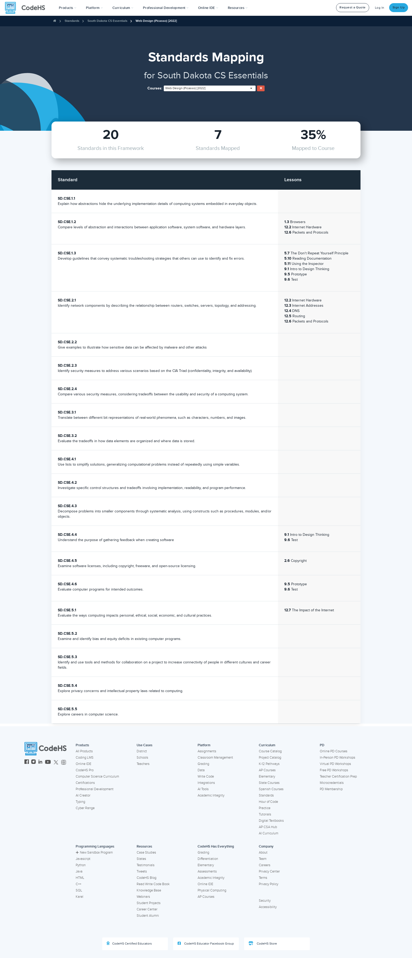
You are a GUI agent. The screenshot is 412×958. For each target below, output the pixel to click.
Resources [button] (238, 8)
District (142, 751)
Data (201, 770)
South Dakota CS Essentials (107, 21)
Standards (72, 21)
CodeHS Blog (146, 878)
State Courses (269, 783)
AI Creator (83, 795)
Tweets (142, 871)
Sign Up (399, 7)
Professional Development (95, 789)
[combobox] (210, 88)
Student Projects (149, 903)
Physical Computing (212, 890)
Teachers (143, 764)
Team (262, 859)
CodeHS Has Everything (216, 846)
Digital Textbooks (271, 821)
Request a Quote (352, 7)
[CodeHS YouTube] (48, 762)
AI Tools (203, 789)
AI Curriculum (268, 833)
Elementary (267, 776)
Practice (264, 808)
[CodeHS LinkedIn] (40, 762)
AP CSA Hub (268, 827)
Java (79, 871)
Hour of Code (268, 802)
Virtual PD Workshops (335, 764)
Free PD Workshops (334, 770)
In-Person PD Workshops (337, 757)
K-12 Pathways (269, 764)
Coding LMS (85, 757)
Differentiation (208, 859)
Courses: (154, 88)
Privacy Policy (268, 884)
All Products (84, 751)
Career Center (147, 909)
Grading (203, 764)
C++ (78, 884)
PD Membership (331, 789)
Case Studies (146, 852)
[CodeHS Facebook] (26, 762)
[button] (67, 8)
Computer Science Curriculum (97, 776)
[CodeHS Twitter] (56, 762)
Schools (142, 757)
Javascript (83, 859)
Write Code (206, 776)
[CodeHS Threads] (63, 762)
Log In (379, 8)
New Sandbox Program (94, 852)
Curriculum (267, 745)
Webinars (143, 897)
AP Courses (267, 770)
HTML (80, 878)
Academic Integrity (211, 795)
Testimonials (145, 865)
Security (265, 901)
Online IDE (83, 764)
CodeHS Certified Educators (129, 943)
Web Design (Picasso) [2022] (156, 21)
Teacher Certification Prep (338, 776)
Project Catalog (270, 757)
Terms (263, 878)
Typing (80, 802)
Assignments (207, 751)
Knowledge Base (149, 890)
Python (81, 865)
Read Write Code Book (153, 884)
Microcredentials (332, 783)
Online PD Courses (333, 751)
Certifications (85, 783)
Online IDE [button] (208, 8)
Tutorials (265, 814)
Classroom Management (215, 757)
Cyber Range (85, 808)
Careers (264, 865)
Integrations (206, 783)
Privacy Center (269, 871)
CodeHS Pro (85, 770)
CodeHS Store (263, 943)
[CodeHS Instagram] (33, 762)
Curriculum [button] (122, 8)
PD (322, 745)
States (141, 859)
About (263, 852)
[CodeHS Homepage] (27, 8)
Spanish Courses (271, 789)
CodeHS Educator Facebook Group (206, 943)
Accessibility (268, 907)
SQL (79, 890)
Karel (79, 897)
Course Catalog (270, 751)
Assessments (207, 871)
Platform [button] (94, 8)
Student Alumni (148, 916)
